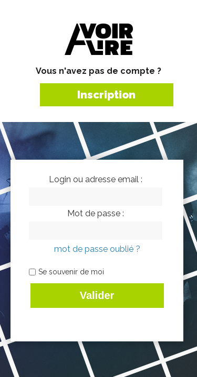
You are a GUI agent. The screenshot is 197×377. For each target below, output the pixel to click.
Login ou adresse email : (95, 179)
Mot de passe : (95, 213)
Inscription (106, 94)
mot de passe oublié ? (97, 249)
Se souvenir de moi (71, 272)
